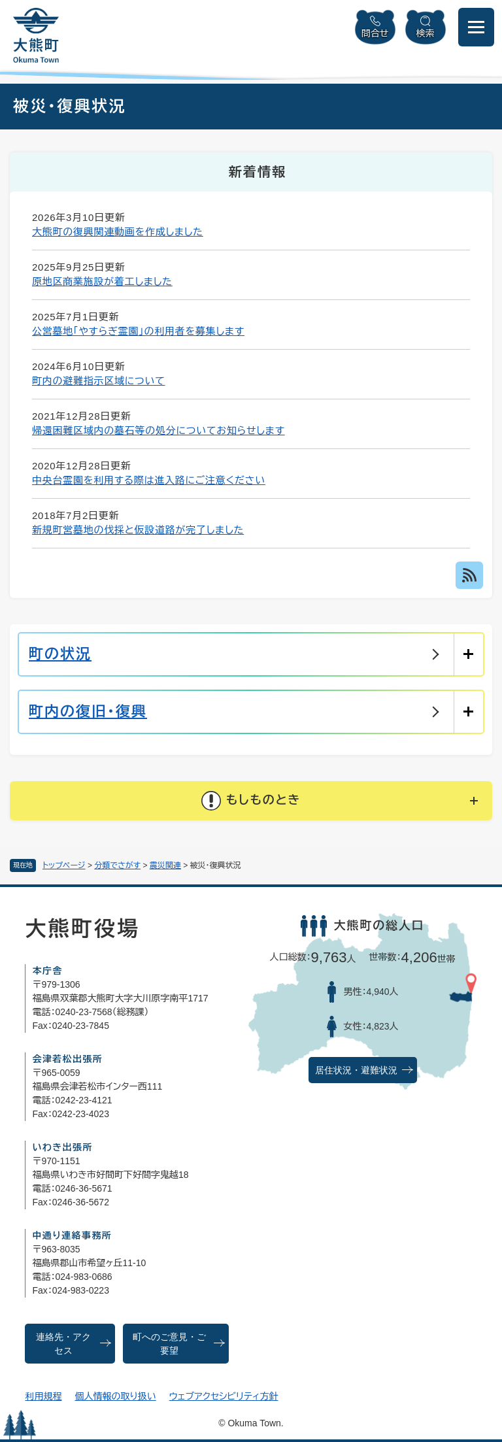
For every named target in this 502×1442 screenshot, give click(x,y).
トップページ (64, 865)
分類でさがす (117, 865)
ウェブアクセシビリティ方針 (223, 1396)
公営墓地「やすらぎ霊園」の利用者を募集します (138, 331)
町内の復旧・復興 (88, 711)
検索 (425, 33)
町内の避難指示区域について (98, 380)
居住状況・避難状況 (356, 1070)
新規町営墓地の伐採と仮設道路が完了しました (138, 529)
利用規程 (43, 1396)
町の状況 (60, 654)
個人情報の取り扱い (115, 1396)
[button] (251, 800)
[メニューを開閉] (476, 27)
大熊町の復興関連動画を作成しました (117, 231)
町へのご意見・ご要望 (169, 1344)
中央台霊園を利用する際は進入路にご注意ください (148, 480)
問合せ (375, 33)
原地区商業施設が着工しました (102, 281)
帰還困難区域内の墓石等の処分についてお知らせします (158, 430)
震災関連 (165, 865)
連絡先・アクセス (63, 1344)
